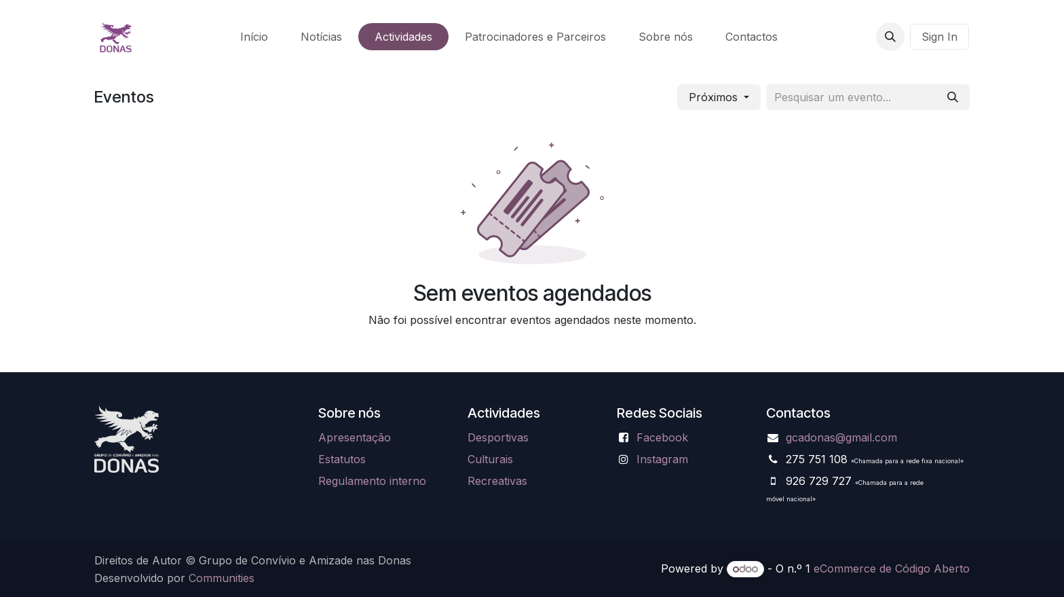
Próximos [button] (715, 97)
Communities (221, 578)
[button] (890, 36)
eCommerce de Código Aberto (892, 568)
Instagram (662, 459)
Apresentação (354, 437)
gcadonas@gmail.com (841, 437)
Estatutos (342, 459)
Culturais (490, 459)
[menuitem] (254, 36)
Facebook (662, 437)
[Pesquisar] (953, 97)
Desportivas (498, 437)
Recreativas (497, 481)
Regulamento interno (372, 481)
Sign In (939, 36)
